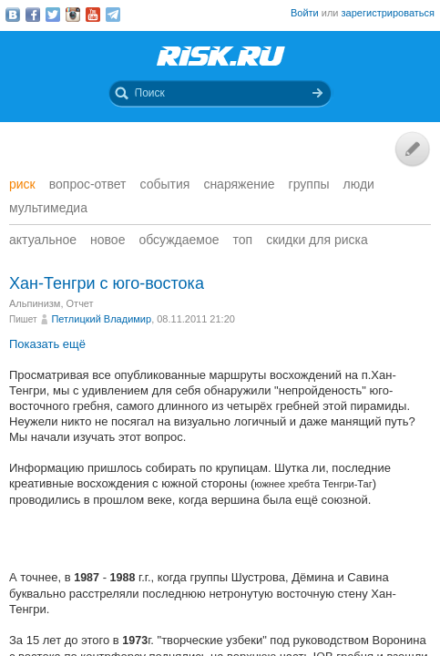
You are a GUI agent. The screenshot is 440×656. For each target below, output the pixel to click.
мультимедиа (48, 207)
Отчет (80, 303)
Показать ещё (47, 344)
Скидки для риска (317, 239)
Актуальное (43, 239)
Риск (22, 184)
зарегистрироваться (388, 12)
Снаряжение (238, 184)
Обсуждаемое (178, 239)
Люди (358, 184)
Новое (107, 239)
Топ (243, 239)
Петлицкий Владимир (101, 318)
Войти (305, 12)
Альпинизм (34, 303)
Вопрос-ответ (88, 184)
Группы (309, 184)
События (165, 184)
